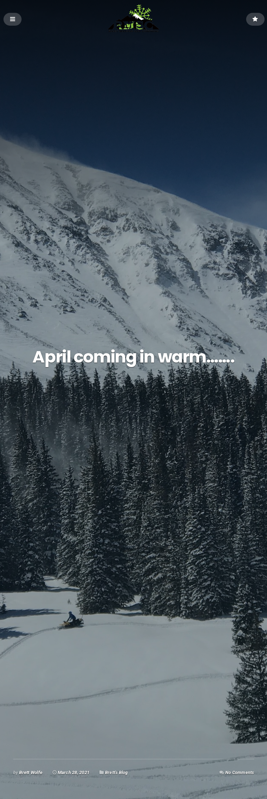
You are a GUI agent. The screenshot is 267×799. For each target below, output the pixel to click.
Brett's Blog (116, 772)
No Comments (239, 772)
